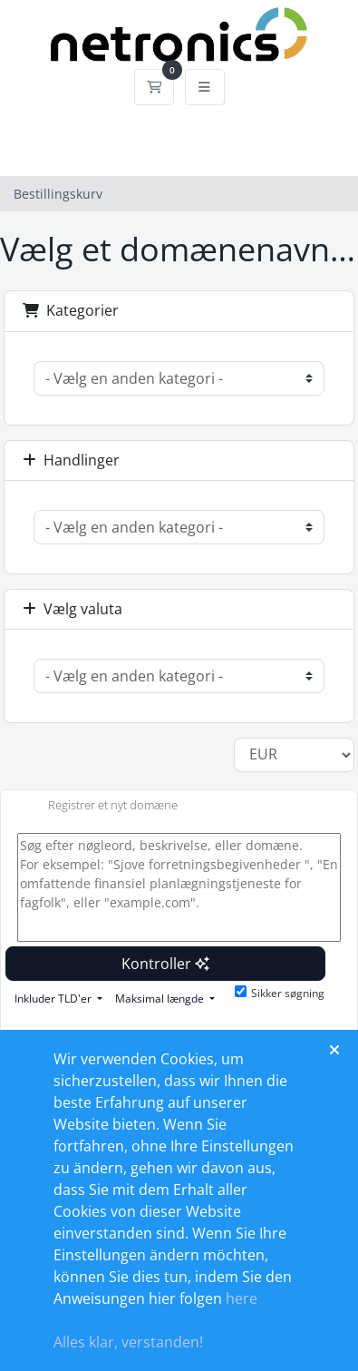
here (241, 1298)
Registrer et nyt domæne (98, 807)
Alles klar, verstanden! (128, 1342)
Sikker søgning (279, 993)
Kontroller (165, 964)
